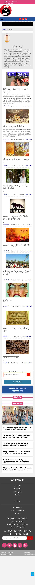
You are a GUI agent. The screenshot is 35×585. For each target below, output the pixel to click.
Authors (17, 495)
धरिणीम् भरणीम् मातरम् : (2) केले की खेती (15, 187)
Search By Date (17, 382)
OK (30, 538)
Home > (5, 29)
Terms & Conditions (17, 510)
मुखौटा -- (7, 300)
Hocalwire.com (30, 554)
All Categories (17, 492)
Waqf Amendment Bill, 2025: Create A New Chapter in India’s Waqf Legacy (16, 453)
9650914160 (19, 521)
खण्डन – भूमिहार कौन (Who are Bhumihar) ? (16, 217)
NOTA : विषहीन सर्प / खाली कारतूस (16, 90)
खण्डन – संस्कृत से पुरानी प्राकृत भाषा (17, 329)
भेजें (21, 391)
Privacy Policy (17, 507)
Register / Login (8, 3)
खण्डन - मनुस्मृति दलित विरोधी (16, 245)
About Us (14, 1)
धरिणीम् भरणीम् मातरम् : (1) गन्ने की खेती (17, 273)
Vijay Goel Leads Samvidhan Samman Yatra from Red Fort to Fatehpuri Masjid (17, 469)
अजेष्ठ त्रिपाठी (17, 46)
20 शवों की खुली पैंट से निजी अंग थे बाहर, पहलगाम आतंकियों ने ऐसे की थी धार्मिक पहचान (16, 444)
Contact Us (7, 1)
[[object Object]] (20, 19)
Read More (29, 106)
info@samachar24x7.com (17, 527)
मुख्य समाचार (17, 403)
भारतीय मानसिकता (11, 357)
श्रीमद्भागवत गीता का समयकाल (16, 159)
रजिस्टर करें (22, 388)
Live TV (17, 397)
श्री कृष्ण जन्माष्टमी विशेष (13, 126)
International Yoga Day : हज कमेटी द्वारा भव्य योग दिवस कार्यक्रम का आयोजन (17, 428)
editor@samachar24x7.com (20, 524)
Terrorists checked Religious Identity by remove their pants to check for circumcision (17, 436)
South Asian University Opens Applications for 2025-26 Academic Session (16, 461)
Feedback (17, 513)
